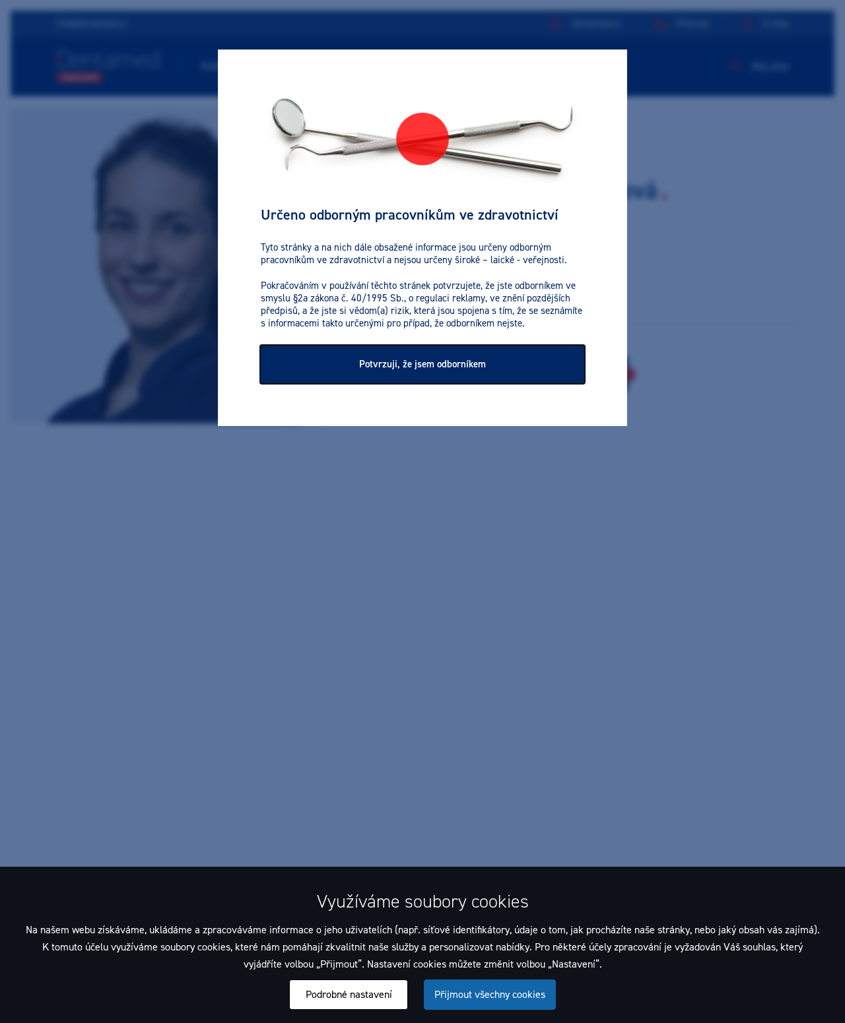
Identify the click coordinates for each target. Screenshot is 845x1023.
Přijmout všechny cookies (489, 994)
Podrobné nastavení (349, 994)
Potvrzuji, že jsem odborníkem (422, 364)
